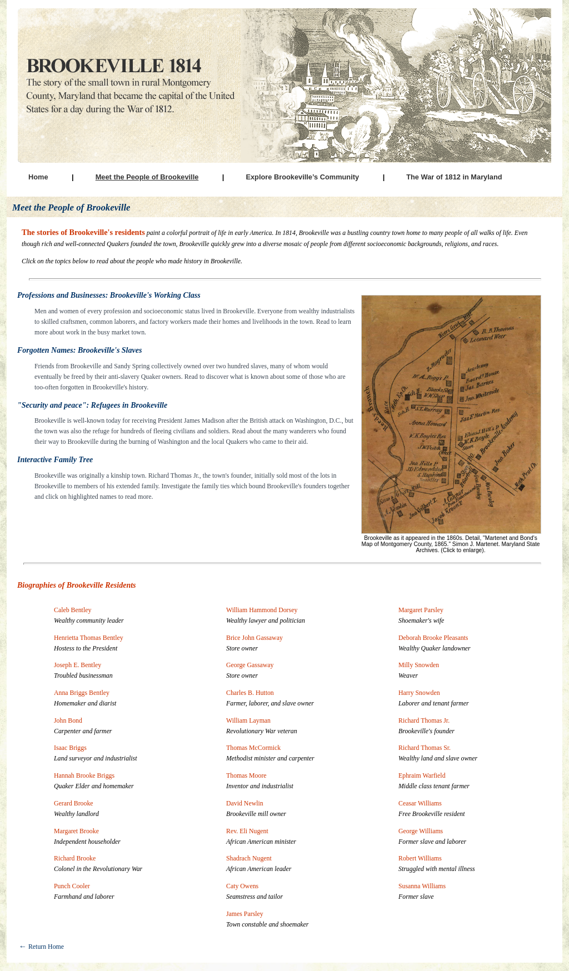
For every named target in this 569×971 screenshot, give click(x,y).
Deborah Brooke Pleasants (433, 638)
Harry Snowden (419, 693)
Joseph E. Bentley (77, 665)
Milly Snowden (418, 665)
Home (38, 177)
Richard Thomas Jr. (424, 720)
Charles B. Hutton (250, 693)
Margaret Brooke (76, 831)
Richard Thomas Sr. (424, 748)
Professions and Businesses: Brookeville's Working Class (109, 295)
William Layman (248, 720)
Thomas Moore (246, 775)
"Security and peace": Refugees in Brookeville (92, 405)
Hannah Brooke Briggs (84, 775)
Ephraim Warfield (422, 775)
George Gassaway (250, 665)
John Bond (68, 720)
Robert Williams (420, 858)
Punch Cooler (72, 886)
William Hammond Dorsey (261, 610)
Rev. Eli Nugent (247, 831)
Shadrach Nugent (249, 858)
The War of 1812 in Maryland (454, 177)
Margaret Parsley (420, 610)
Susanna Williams (422, 886)
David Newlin (244, 803)
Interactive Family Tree (55, 460)
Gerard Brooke (73, 803)
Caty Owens (242, 886)
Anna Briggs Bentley (81, 693)
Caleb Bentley (72, 610)
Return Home (41, 946)
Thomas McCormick (253, 748)
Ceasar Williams (420, 803)
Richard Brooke (75, 858)
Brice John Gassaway (254, 638)
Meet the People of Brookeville (147, 177)
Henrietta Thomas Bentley (88, 638)
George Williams (420, 831)
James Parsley (244, 914)
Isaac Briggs (70, 748)
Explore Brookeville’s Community (302, 177)
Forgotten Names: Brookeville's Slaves (79, 350)
